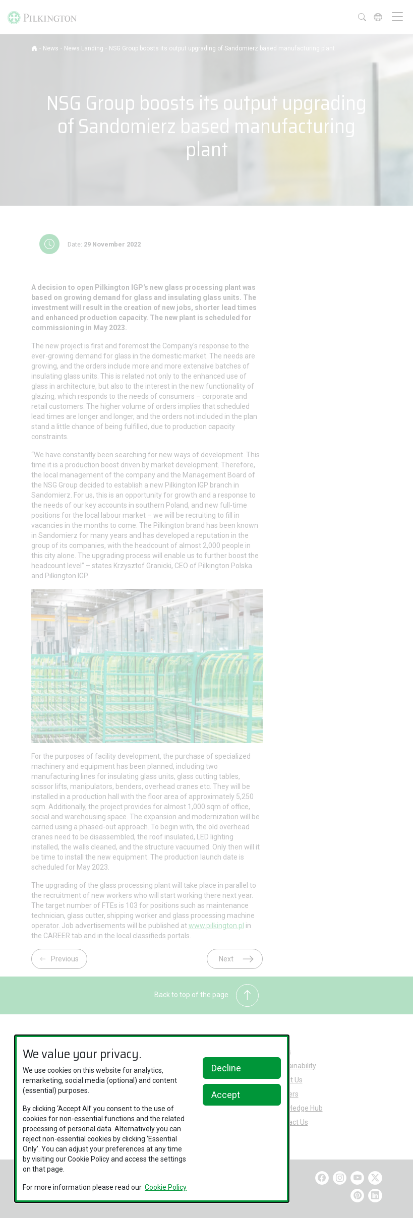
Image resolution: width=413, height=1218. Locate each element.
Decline (226, 1068)
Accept (225, 1094)
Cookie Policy (166, 1187)
